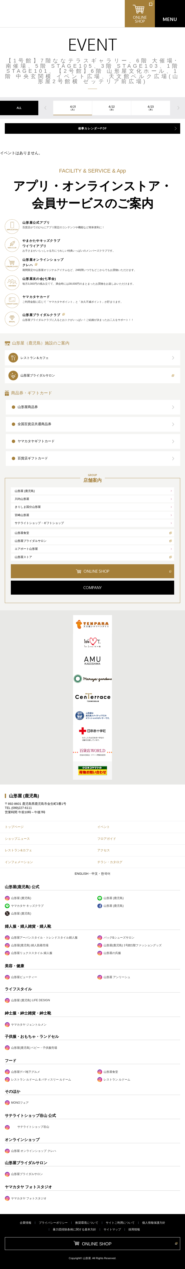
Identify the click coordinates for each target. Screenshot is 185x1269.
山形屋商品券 (28, 407)
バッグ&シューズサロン (115, 937)
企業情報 (25, 1222)
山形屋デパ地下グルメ (22, 1071)
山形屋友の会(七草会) (39, 279)
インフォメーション (19, 862)
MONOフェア (17, 1102)
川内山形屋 (22, 499)
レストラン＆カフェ (34, 358)
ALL (19, 108)
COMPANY (92, 587)
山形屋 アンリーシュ (113, 977)
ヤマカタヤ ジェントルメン (25, 1024)
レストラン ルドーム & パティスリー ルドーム (38, 1079)
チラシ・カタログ (109, 862)
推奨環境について (86, 1222)
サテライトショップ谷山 (33, 1126)
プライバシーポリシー (53, 1222)
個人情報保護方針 (153, 1222)
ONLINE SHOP (96, 571)
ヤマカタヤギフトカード (36, 441)
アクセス (103, 850)
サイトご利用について (120, 1222)
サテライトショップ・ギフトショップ (39, 523)
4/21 (72, 108)
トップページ (14, 827)
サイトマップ (112, 1229)
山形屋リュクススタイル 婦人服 (28, 953)
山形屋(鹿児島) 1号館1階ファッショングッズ (129, 945)
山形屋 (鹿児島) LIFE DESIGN (27, 1000)
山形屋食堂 (22, 533)
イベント (103, 827)
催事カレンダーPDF (92, 128)
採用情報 (134, 1229)
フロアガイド (106, 838)
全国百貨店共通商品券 (34, 424)
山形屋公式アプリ (36, 222)
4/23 (150, 108)
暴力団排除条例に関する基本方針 (74, 1229)
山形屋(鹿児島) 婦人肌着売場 (26, 945)
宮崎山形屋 (22, 515)
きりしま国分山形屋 (28, 507)
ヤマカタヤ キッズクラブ (24, 906)
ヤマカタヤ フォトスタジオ (25, 1198)
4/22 (111, 108)
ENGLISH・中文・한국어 (92, 873)
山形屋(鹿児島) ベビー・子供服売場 (31, 1047)
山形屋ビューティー (21, 977)
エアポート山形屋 (26, 549)
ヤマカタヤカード (36, 297)
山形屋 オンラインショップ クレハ (30, 1151)
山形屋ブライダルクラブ (41, 315)
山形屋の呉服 (109, 953)
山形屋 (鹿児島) (25, 491)
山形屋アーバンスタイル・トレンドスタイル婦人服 (41, 937)
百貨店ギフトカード (33, 458)
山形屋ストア (23, 557)
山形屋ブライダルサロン (37, 375)
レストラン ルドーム (113, 1079)
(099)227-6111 (21, 808)
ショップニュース (17, 838)
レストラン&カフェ (18, 850)
